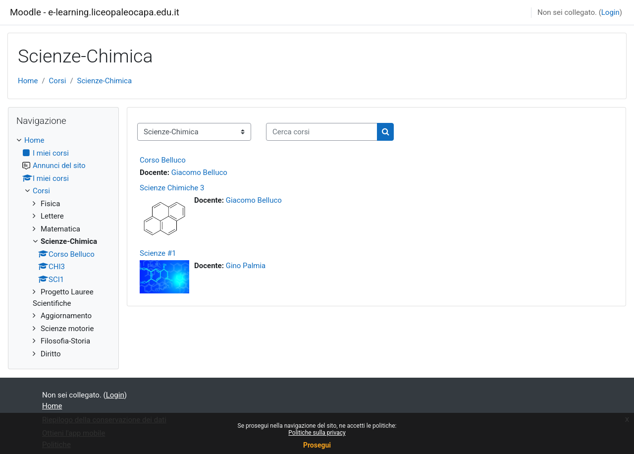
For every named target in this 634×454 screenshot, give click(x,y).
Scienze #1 (158, 253)
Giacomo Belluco (199, 172)
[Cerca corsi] (321, 132)
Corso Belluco (163, 160)
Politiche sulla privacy (316, 432)
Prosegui (317, 445)
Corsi (57, 80)
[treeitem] (63, 247)
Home (28, 80)
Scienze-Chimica (104, 80)
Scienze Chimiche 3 (172, 187)
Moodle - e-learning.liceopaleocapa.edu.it (94, 12)
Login (610, 12)
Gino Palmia (246, 265)
